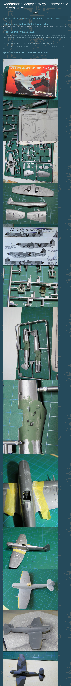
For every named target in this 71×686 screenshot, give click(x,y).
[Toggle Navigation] (35, 13)
